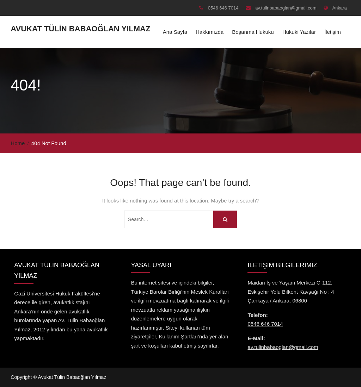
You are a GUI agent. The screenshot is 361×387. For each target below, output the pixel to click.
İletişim (332, 32)
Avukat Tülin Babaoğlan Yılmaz (80, 28)
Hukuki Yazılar (299, 32)
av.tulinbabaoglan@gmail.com (285, 8)
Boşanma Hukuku (253, 32)
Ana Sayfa (175, 32)
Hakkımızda (210, 32)
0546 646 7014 (223, 8)
